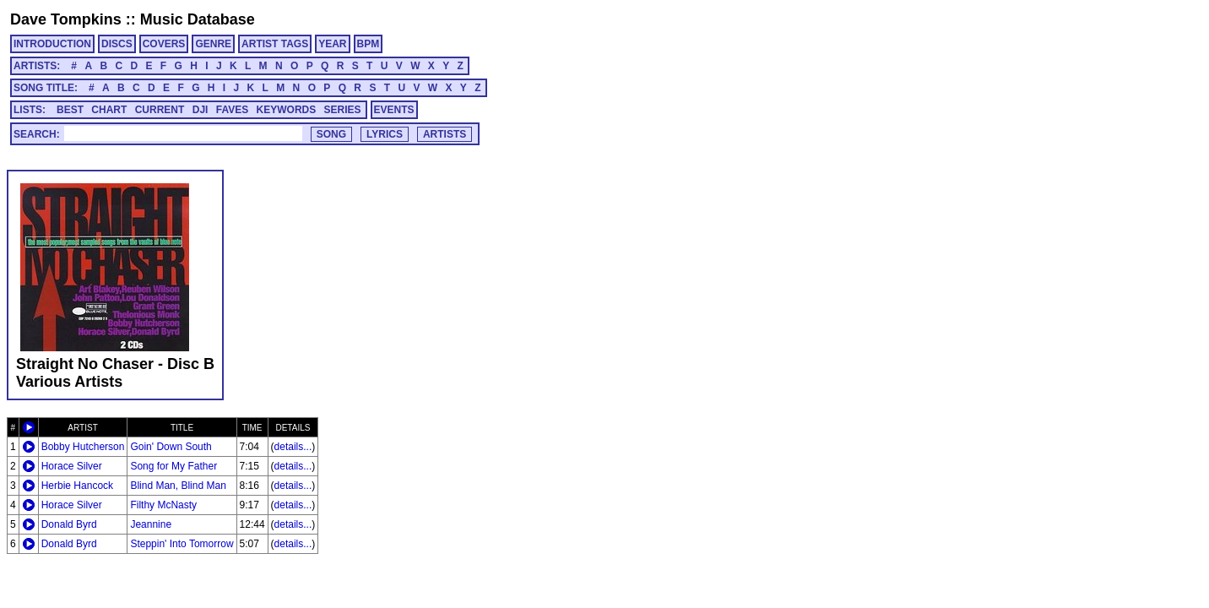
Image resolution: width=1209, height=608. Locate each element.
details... (293, 447)
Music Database (197, 19)
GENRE (213, 44)
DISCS (117, 44)
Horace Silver (71, 466)
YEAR (332, 44)
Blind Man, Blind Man (177, 485)
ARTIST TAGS (274, 44)
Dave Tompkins (66, 19)
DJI (200, 110)
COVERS (164, 44)
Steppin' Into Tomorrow (181, 544)
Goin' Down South (170, 447)
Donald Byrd (69, 524)
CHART (109, 110)
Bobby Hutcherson (83, 447)
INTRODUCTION (52, 44)
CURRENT (160, 110)
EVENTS (394, 110)
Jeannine (150, 524)
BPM (368, 44)
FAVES (232, 110)
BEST (70, 110)
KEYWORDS (287, 110)
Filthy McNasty (163, 505)
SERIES (342, 110)
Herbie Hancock (77, 485)
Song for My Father (173, 466)
